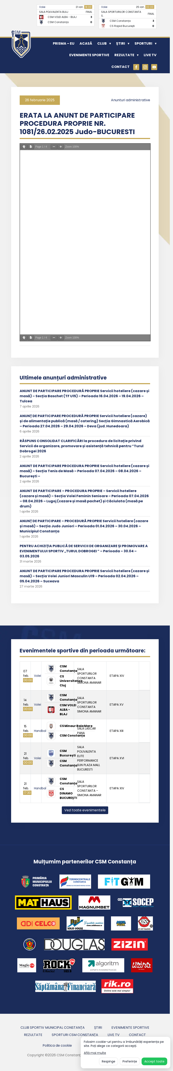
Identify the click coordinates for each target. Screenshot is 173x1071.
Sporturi (143, 43)
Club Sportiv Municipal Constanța (53, 1027)
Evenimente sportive (89, 55)
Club (102, 43)
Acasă (86, 43)
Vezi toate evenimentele (85, 810)
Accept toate (154, 1061)
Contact (120, 66)
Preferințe (130, 1061)
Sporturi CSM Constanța (75, 1034)
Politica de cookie (57, 1045)
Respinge (108, 1061)
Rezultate (124, 55)
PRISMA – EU (63, 43)
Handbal (40, 731)
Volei (42, 7)
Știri (120, 43)
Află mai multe (95, 1053)
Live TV (150, 55)
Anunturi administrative (130, 100)
